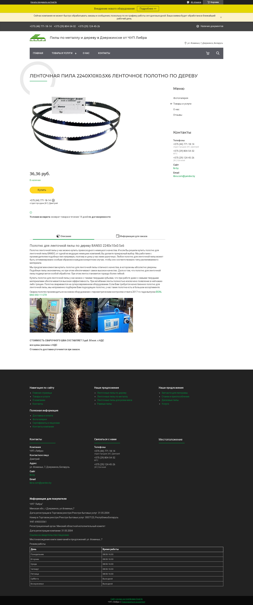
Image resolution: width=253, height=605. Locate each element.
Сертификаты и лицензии (46, 423)
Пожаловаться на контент (133, 602)
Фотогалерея (180, 98)
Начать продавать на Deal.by (43, 2)
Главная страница (42, 393)
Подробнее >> (148, 8)
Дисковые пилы (170, 400)
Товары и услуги (62, 53)
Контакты (104, 53)
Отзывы (177, 114)
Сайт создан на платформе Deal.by (127, 599)
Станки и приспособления (175, 396)
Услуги (165, 404)
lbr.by (176, 168)
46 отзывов (196, 2)
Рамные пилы (104, 404)
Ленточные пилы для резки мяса (114, 400)
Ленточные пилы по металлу (112, 396)
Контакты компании (43, 426)
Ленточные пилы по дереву (111, 393)
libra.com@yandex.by (184, 176)
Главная (38, 53)
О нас (86, 53)
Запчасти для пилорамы (175, 393)
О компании (39, 400)
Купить (42, 189)
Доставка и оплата (43, 415)
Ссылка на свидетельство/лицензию (49, 535)
